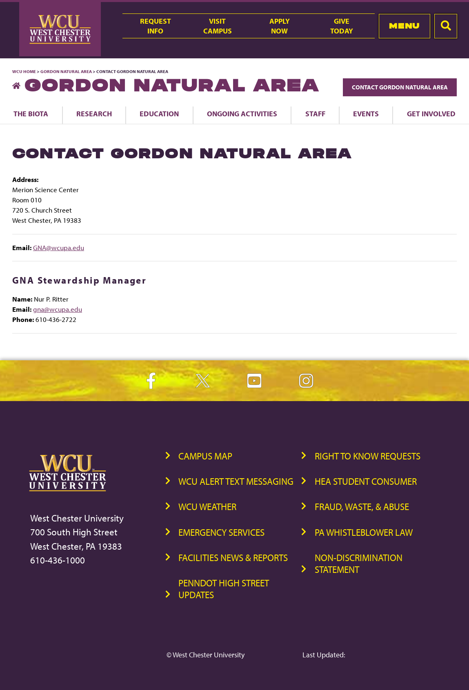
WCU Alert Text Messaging (235, 481)
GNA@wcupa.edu (58, 247)
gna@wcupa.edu (57, 309)
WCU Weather (207, 507)
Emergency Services (221, 532)
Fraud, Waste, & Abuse (362, 507)
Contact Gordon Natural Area (400, 87)
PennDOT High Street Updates (223, 589)
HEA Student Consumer (366, 481)
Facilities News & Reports (233, 558)
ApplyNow (279, 25)
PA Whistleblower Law (364, 532)
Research (94, 113)
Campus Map (205, 456)
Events (366, 113)
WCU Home (24, 71)
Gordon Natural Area (66, 71)
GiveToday (341, 25)
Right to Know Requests (367, 456)
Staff (315, 113)
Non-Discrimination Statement (358, 563)
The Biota (30, 113)
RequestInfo (155, 25)
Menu (404, 26)
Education (159, 113)
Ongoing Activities (242, 113)
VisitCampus (217, 25)
